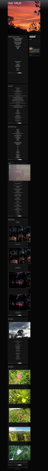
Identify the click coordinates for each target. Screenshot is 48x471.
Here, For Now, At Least (12, 126)
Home (16, 467)
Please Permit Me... (11, 219)
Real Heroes (10, 86)
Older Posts (26, 467)
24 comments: (15, 159)
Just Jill (9, 163)
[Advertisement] (18, 78)
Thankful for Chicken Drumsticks (14, 36)
